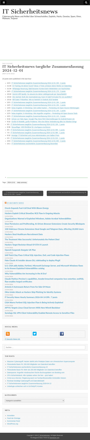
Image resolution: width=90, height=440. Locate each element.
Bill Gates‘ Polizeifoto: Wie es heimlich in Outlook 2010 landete (35, 100)
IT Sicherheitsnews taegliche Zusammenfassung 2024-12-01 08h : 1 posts (38, 133)
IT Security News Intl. (12, 339)
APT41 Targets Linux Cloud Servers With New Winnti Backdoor (32, 307)
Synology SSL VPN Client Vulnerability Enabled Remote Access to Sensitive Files (39, 313)
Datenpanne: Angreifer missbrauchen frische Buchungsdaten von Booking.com (35, 372)
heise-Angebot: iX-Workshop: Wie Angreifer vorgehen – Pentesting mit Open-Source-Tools (44, 113)
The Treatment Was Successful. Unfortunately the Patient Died (32, 239)
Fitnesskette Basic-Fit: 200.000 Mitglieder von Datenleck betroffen (31, 364)
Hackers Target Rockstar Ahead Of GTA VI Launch (26, 244)
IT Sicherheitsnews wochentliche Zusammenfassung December (35, 144)
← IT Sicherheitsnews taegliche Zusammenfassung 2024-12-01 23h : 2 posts (21, 193)
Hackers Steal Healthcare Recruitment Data (24, 234)
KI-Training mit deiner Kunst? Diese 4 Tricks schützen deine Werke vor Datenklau (42, 86)
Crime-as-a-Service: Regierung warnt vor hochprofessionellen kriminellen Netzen (36, 378)
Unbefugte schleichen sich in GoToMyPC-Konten (25, 386)
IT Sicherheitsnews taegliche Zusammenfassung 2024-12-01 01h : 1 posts (38, 138)
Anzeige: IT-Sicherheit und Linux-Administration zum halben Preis (35, 135)
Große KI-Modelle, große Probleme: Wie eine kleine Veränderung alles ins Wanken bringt (44, 122)
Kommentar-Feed (13, 421)
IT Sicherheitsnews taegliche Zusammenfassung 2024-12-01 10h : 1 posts (38, 124)
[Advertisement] (45, 44)
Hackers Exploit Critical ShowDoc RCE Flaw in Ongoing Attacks (32, 213)
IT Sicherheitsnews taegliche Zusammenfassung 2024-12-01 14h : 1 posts (39, 111)
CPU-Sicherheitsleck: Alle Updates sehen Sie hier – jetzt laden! (30, 375)
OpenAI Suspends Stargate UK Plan (20, 250)
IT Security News (15, 203)
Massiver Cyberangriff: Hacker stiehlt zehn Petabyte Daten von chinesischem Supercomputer (41, 361)
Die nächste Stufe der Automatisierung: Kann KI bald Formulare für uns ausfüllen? (42, 97)
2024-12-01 (11, 182)
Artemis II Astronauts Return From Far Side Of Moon (28, 287)
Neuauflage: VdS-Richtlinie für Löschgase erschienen (31, 127)
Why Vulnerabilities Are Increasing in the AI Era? (26, 273)
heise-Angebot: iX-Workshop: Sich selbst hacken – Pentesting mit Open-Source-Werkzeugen (45, 108)
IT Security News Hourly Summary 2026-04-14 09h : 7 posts (31, 297)
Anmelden (11, 415)
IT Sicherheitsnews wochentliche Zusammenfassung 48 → (67, 193)
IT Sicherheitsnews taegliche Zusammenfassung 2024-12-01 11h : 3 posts (39, 116)
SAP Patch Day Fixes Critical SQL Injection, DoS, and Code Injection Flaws (37, 255)
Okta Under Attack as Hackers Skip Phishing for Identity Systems (33, 292)
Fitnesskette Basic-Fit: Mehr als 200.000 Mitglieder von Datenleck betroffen (34, 370)
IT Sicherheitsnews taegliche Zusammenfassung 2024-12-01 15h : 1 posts (39, 105)
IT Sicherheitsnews (30, 11)
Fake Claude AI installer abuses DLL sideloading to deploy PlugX (32, 260)
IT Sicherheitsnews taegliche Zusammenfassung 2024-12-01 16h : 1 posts (39, 102)
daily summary (7, 63)
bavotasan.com (54, 438)
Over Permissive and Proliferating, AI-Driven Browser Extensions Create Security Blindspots (45, 224)
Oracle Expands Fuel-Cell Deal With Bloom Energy (27, 208)
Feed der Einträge (13, 418)
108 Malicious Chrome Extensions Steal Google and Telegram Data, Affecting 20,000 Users (44, 229)
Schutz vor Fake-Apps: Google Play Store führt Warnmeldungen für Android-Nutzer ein (43, 119)
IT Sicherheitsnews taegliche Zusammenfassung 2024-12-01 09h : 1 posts (38, 130)
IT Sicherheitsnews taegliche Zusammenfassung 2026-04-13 (29, 383)
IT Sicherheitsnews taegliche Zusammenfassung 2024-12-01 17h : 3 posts (39, 91)
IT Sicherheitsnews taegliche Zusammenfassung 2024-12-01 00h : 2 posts (39, 141)
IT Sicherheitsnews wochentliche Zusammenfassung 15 (27, 367)
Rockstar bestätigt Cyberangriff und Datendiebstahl (25, 381)
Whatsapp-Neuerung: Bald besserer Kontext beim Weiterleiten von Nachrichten (41, 89)
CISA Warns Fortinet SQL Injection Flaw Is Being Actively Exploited (34, 302)
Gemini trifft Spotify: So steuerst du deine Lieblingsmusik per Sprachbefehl (39, 94)
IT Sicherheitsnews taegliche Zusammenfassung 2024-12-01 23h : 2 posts (39, 83)
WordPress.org (12, 424)
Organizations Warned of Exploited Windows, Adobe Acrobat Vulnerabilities (38, 218)
